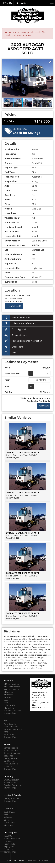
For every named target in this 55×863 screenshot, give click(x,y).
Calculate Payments (12, 785)
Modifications (9, 761)
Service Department (12, 753)
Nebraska (8, 817)
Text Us (7, 3)
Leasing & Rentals (11, 798)
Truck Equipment (11, 764)
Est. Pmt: (9, 392)
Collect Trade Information (19, 323)
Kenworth (8, 697)
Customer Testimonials (9, 842)
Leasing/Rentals (11, 758)
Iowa (6, 814)
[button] (50, 62)
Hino (6, 702)
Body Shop (8, 756)
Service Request (11, 750)
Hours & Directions (12, 838)
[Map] (34, 705)
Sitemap (45, 860)
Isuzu (6, 700)
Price (7, 367)
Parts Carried (9, 734)
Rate (7, 386)
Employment (9, 846)
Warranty (8, 766)
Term (7, 379)
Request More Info (16, 318)
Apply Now (44, 405)
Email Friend (12, 347)
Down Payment (13, 373)
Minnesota (8, 825)
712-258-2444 (13, 306)
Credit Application (15, 329)
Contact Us (8, 849)
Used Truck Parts (11, 726)
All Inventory (9, 692)
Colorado (8, 820)
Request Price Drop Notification (22, 341)
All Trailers (8, 694)
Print (9, 353)
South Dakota (9, 812)
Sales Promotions (11, 689)
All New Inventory (11, 684)
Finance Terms (10, 782)
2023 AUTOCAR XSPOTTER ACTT (22, 452)
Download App (10, 713)
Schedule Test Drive (12, 710)
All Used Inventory (12, 686)
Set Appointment (15, 335)
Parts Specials (10, 724)
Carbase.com (34, 860)
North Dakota (9, 822)
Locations (22, 3)
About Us (8, 836)
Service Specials (11, 748)
